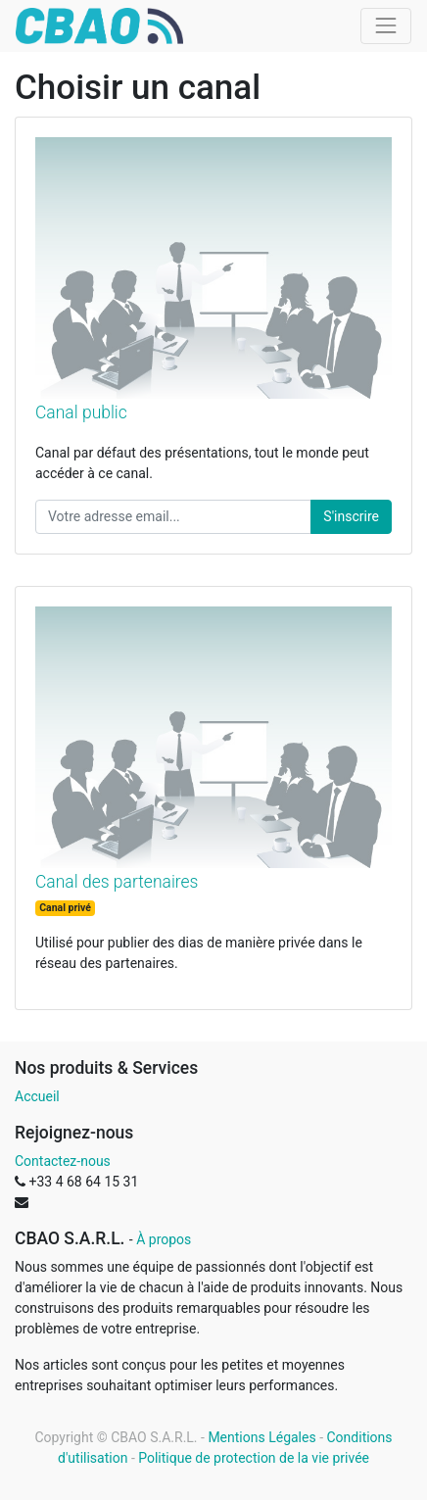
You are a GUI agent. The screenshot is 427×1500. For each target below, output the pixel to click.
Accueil (37, 1096)
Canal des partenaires (116, 882)
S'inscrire (351, 516)
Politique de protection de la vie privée (253, 1458)
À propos (163, 1239)
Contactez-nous (63, 1161)
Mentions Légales (261, 1437)
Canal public (81, 412)
